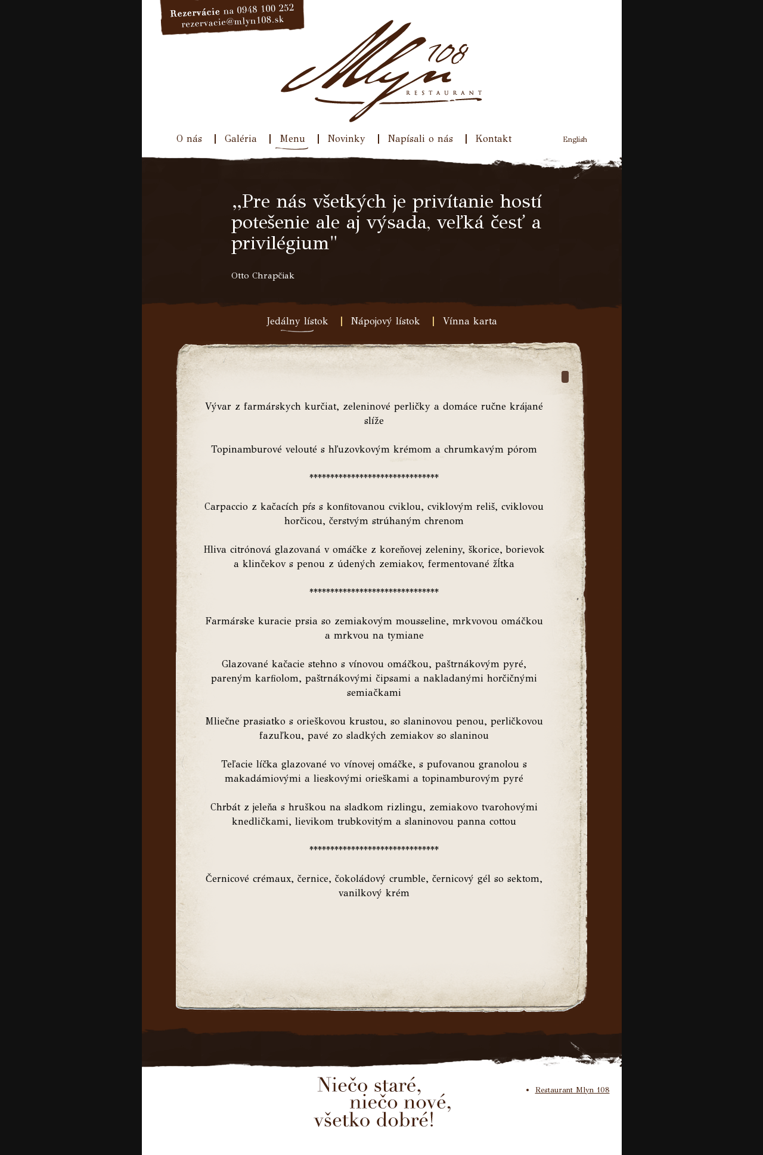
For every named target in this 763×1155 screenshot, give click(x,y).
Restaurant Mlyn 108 (572, 1090)
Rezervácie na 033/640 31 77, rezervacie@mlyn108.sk (233, 18)
